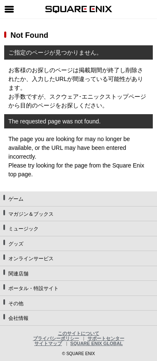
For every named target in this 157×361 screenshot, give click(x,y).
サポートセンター (106, 338)
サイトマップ (48, 343)
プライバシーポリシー (56, 338)
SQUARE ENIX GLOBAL (96, 343)
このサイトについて (78, 333)
